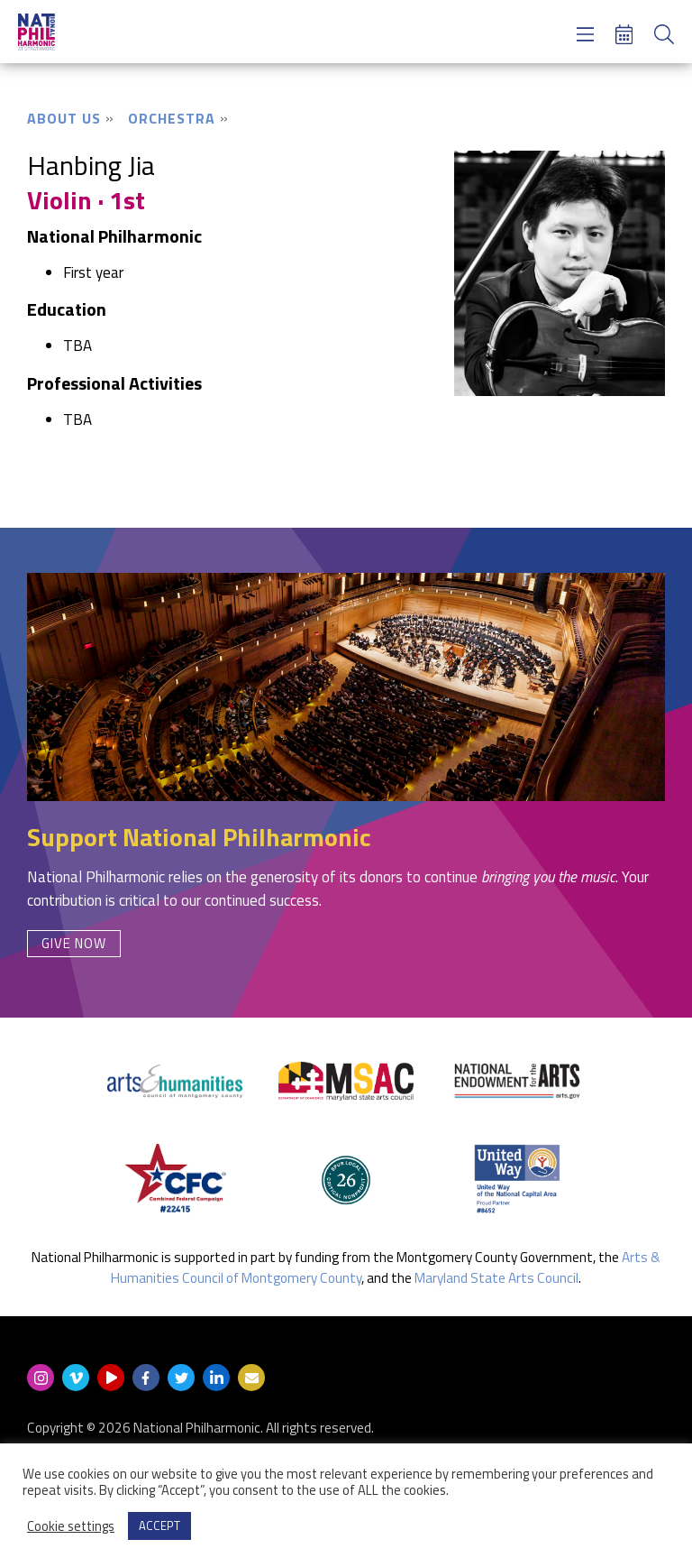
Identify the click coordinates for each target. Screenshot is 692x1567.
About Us (64, 118)
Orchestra (171, 118)
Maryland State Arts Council (496, 1277)
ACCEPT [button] (159, 1525)
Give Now (73, 943)
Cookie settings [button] (70, 1526)
